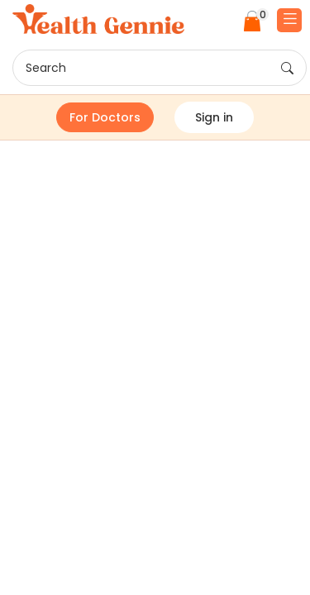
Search (159, 69)
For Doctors (105, 117)
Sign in (214, 117)
